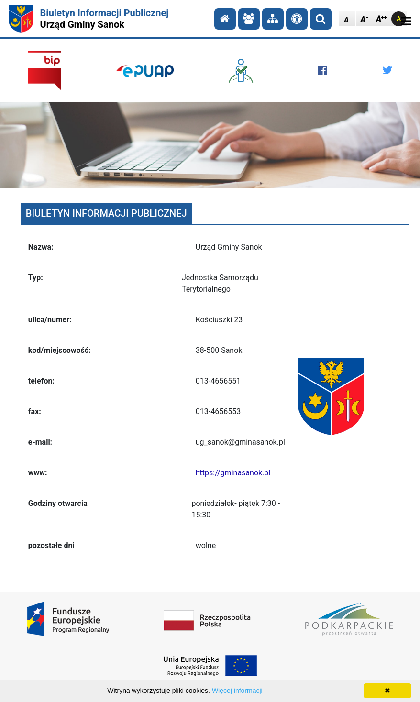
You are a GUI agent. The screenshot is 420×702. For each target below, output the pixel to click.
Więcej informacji (237, 690)
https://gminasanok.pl (233, 472)
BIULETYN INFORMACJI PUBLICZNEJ (106, 213)
